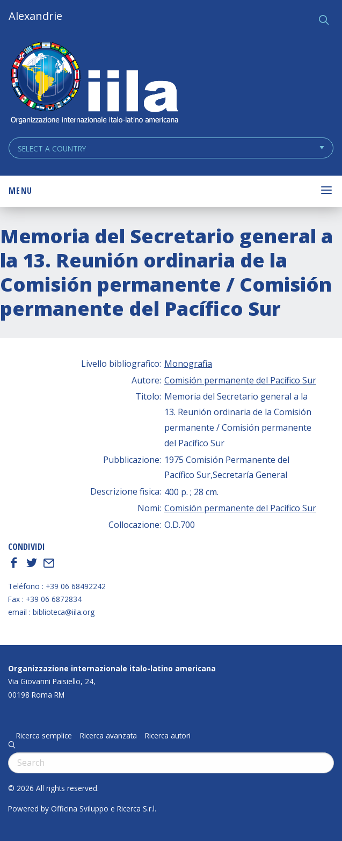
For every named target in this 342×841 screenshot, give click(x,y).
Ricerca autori (168, 736)
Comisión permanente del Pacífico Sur (240, 380)
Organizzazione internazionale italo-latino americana (112, 668)
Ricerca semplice (44, 736)
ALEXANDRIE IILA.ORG (94, 84)
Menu (20, 191)
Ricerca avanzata (108, 736)
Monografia (188, 363)
